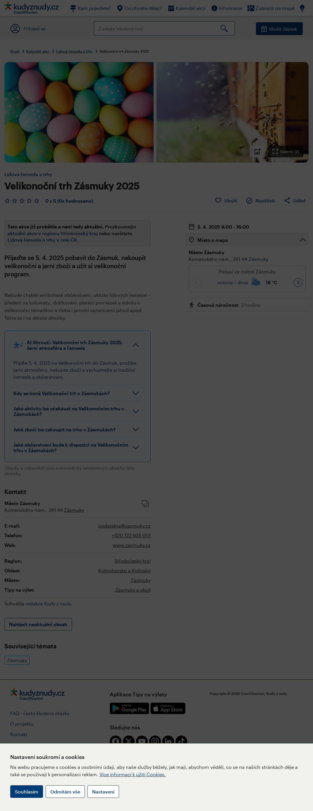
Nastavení (103, 791)
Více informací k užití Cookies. (132, 774)
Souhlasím (26, 791)
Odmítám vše (65, 791)
